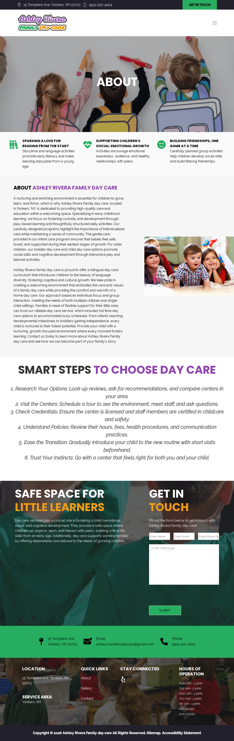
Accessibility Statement (181, 733)
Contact (87, 698)
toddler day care (47, 249)
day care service (60, 311)
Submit (165, 610)
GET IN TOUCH (199, 5)
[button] (215, 23)
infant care (46, 239)
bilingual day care (104, 270)
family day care (32, 290)
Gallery (86, 688)
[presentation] (181, 597)
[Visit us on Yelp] (123, 680)
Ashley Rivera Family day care (84, 203)
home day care (25, 295)
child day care (79, 249)
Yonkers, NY (26, 209)
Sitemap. (153, 733)
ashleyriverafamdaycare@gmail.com (125, 644)
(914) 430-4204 (100, 5)
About (86, 678)
